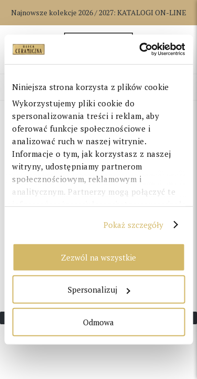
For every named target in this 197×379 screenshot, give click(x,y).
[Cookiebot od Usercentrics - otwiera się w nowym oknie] (140, 49)
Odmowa (98, 321)
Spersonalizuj (99, 289)
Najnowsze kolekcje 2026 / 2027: (98, 12)
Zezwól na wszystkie (98, 257)
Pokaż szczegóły (133, 225)
